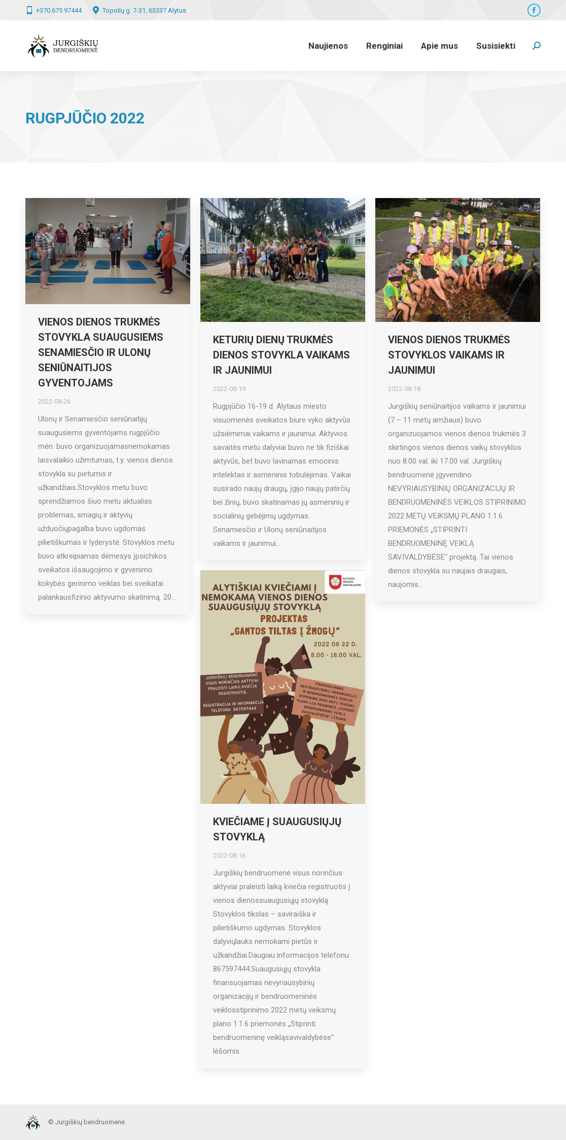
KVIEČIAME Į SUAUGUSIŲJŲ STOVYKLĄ (277, 829)
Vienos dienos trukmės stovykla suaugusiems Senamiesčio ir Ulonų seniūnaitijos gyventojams (100, 352)
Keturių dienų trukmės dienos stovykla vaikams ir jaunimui (281, 355)
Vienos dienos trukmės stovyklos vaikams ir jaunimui (449, 355)
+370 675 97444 (53, 10)
